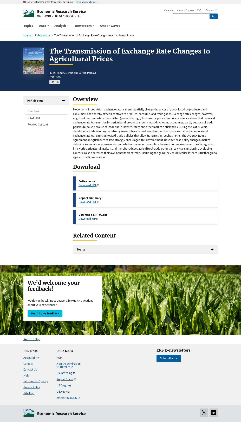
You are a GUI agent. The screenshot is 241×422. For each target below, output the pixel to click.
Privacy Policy (31, 387)
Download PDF (88, 185)
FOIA (59, 358)
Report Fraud (65, 379)
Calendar (169, 10)
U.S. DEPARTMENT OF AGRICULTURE (58, 15)
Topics (28, 25)
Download (34, 118)
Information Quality (35, 381)
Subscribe (166, 358)
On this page (35, 100)
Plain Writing (64, 373)
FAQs (200, 10)
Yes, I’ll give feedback (45, 313)
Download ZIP (87, 219)
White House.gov (67, 398)
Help (26, 375)
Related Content (38, 124)
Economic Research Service (61, 11)
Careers (190, 10)
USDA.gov (63, 385)
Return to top (31, 339)
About (180, 10)
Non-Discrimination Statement (69, 365)
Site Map (28, 393)
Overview (33, 111)
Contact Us (212, 10)
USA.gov (62, 391)
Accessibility (31, 358)
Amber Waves (110, 25)
